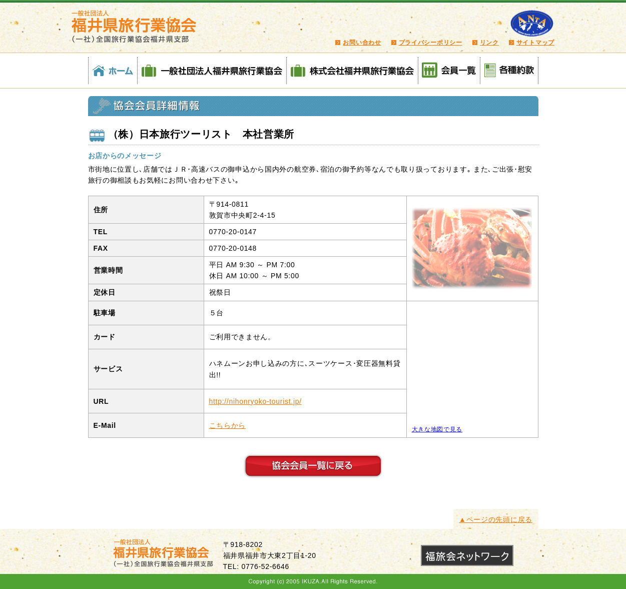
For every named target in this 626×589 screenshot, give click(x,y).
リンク (489, 42)
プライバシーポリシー (430, 42)
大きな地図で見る (437, 429)
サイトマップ (535, 42)
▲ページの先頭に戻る (495, 519)
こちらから (227, 425)
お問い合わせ (362, 42)
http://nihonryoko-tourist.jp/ (255, 401)
